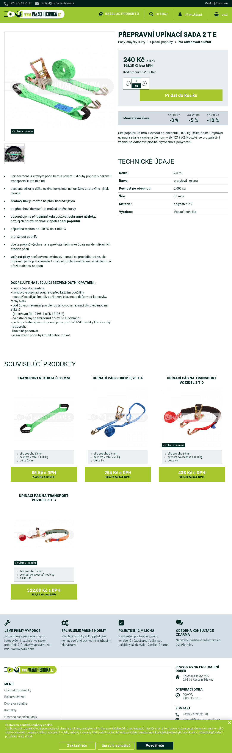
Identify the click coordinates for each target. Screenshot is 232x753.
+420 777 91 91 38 (20, 3)
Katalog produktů (121, 14)
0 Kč (224, 14)
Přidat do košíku (188, 81)
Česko (209, 3)
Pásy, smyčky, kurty (131, 40)
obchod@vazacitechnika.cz (57, 3)
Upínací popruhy (161, 40)
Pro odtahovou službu (194, 40)
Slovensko (221, 3)
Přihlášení (193, 14)
